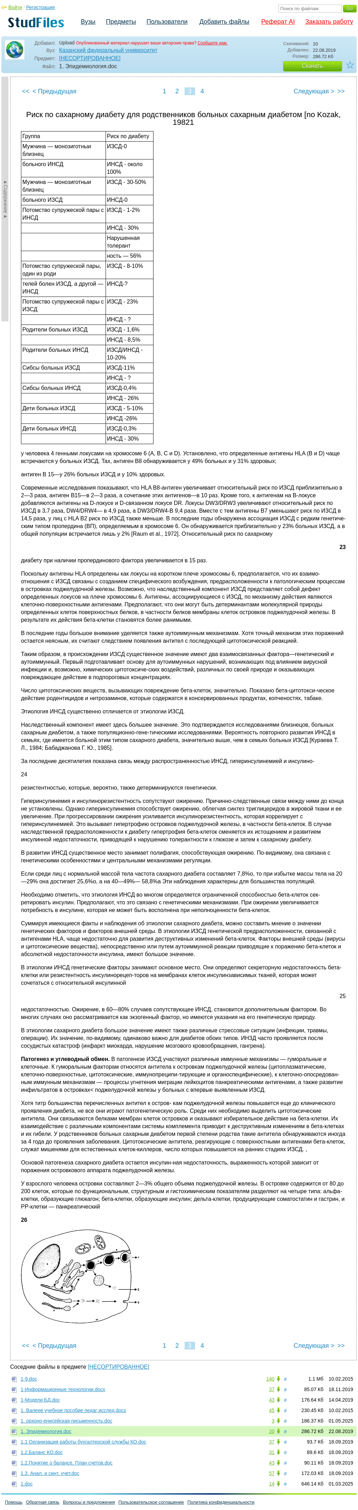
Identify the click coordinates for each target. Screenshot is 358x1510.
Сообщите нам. (213, 43)
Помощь (13, 1502)
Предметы (121, 21)
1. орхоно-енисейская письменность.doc (66, 1421)
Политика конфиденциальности (221, 1502)
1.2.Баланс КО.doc (42, 1452)
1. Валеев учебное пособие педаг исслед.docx (73, 1410)
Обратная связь (42, 1502)
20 (271, 1431)
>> (341, 91)
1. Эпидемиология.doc (46, 1431)
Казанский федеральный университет (108, 50)
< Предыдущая (55, 91)
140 (270, 1379)
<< (25, 91)
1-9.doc (29, 1379)
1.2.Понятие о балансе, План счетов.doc (67, 1463)
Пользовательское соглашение (151, 1502)
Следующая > (314, 91)
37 (271, 1389)
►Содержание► (5, 199)
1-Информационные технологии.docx (63, 1389)
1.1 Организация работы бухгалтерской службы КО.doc (83, 1442)
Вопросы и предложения (89, 1502)
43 (271, 1400)
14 (271, 1484)
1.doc (27, 1484)
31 (271, 1452)
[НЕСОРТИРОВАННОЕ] (90, 58)
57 (271, 1473)
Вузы (88, 21)
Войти (15, 7)
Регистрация (40, 7)
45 (271, 1410)
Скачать (312, 66)
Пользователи (166, 21)
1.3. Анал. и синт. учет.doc (50, 1473)
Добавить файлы (224, 21)
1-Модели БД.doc (40, 1400)
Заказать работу (329, 21)
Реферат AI (278, 21)
